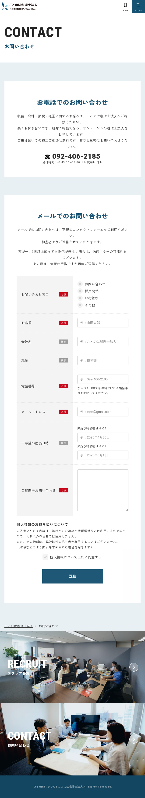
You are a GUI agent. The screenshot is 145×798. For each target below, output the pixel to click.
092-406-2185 (76, 162)
